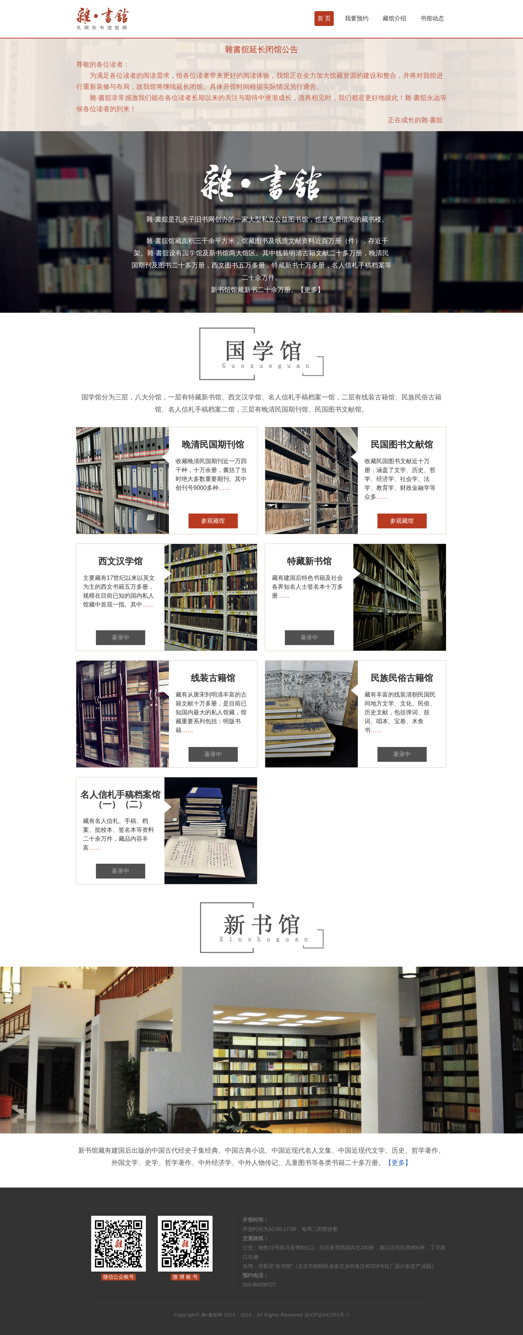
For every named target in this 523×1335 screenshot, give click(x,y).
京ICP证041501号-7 (326, 1315)
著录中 (120, 637)
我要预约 (357, 18)
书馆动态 (432, 18)
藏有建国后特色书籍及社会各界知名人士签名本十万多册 (307, 587)
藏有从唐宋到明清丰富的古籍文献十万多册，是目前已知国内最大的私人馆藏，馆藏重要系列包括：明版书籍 (211, 712)
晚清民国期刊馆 (213, 444)
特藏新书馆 (309, 561)
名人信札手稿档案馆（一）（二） (120, 799)
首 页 (324, 18)
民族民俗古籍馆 (402, 678)
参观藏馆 (213, 521)
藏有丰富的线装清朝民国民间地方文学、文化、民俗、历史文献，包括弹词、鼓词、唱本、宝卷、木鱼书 (400, 712)
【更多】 (310, 289)
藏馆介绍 (394, 18)
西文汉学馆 (120, 561)
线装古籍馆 (213, 678)
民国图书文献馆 (402, 444)
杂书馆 (122, 18)
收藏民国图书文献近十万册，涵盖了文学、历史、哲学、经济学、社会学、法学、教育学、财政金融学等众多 (400, 479)
